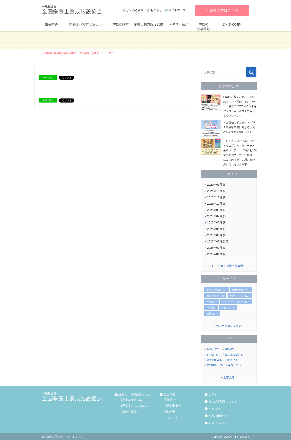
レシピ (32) (213, 354)
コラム (110, 53)
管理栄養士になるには (133, 405)
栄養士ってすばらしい (85, 24)
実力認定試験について (222, 401)
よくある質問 (135, 10)
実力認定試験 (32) (234, 354)
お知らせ (156, 10)
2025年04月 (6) (217, 235)
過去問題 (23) (214, 360)
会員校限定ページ (219, 415)
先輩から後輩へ (129, 411)
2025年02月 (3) (217, 247)
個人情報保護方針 (52, 436)
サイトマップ (177, 10)
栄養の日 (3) (234, 365)
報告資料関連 (172, 405)
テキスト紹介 (178, 24)
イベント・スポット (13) (236, 301)
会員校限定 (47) (215, 295)
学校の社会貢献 (203, 26)
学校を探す (121, 24)
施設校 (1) (212, 313)
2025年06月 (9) (217, 222)
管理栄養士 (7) (215, 365)
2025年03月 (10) (217, 241)
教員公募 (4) (228, 307)
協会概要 (51, 24)
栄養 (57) (230, 349)
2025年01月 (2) (217, 254)
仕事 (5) (211, 307)
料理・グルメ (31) (240, 295)
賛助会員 (170, 411)
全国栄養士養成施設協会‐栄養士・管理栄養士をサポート (72, 53)
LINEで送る (47, 77)
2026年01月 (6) (217, 184)
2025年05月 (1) (217, 229)
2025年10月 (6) (217, 203)
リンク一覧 (171, 417)
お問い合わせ (216, 422)
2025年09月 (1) (217, 210)
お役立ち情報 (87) (216, 290)
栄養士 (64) (213, 349)
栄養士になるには (130, 399)
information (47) (240, 290)
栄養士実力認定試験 (148, 24)
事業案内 (170, 399)
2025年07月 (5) (217, 216)
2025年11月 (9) (217, 197)
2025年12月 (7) (217, 190)
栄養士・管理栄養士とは (134, 394)
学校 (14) (212, 301)
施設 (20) (232, 360)
